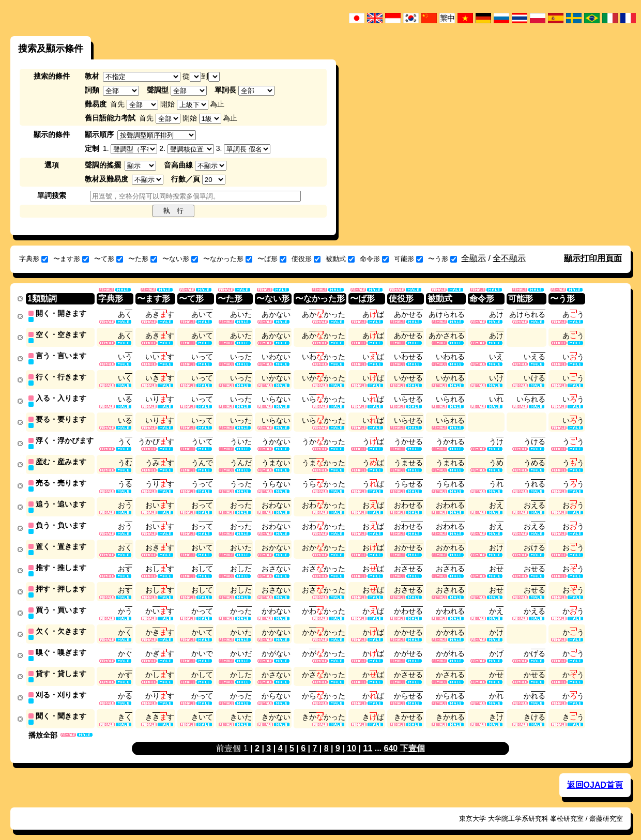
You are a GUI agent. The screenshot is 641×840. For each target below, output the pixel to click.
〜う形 (442, 259)
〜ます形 (71, 259)
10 (351, 738)
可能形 (408, 259)
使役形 (306, 259)
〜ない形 (180, 259)
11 (367, 738)
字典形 (33, 259)
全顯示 (473, 258)
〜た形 (142, 259)
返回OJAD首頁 (595, 774)
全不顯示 (509, 258)
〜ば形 (271, 259)
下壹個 (412, 738)
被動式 (340, 259)
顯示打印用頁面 (593, 258)
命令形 (374, 259)
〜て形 (108, 259)
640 (391, 738)
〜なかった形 (227, 259)
